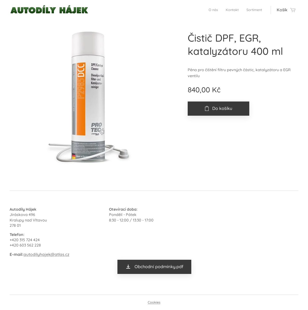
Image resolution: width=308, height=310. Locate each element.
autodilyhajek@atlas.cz (46, 254)
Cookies (154, 302)
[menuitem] (207, 10)
